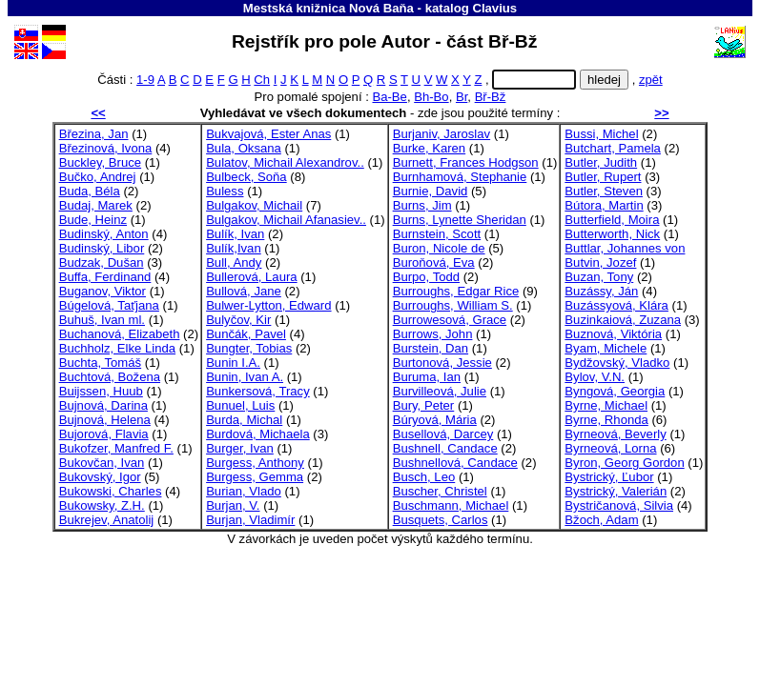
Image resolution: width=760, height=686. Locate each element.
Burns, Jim (422, 205)
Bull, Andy (233, 262)
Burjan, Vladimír (250, 520)
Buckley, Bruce (100, 162)
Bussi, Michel (601, 134)
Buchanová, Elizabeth (119, 334)
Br (461, 97)
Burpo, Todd (426, 277)
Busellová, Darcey (443, 434)
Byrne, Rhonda (606, 420)
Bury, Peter (424, 405)
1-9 (145, 79)
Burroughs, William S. (453, 305)
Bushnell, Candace (445, 448)
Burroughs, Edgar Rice (456, 291)
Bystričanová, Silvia (619, 505)
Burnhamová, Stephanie (460, 177)
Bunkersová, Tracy (258, 391)
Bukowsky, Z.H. (102, 505)
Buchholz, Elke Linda (117, 348)
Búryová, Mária (435, 420)
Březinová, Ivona (106, 148)
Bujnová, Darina (103, 405)
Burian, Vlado (243, 491)
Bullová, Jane (243, 291)
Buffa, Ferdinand (105, 277)
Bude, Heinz (93, 219)
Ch (262, 79)
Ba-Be (389, 97)
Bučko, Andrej (97, 177)
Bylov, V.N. (595, 377)
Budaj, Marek (96, 205)
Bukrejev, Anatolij (106, 520)
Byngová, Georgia (615, 391)
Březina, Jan (94, 134)
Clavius (494, 8)
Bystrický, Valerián (616, 491)
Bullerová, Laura (251, 277)
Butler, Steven (604, 191)
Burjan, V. (232, 505)
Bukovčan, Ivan (102, 462)
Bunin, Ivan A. (244, 377)
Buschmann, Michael (451, 505)
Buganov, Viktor (102, 291)
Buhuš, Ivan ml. (102, 320)
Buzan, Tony (599, 277)
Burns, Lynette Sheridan (459, 219)
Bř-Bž (490, 97)
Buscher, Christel (440, 491)
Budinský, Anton (104, 234)
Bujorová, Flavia (104, 434)
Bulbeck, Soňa (246, 177)
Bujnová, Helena (105, 420)
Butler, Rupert (603, 177)
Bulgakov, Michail (254, 205)
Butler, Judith (601, 162)
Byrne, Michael (606, 405)
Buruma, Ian (427, 377)
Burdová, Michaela (258, 434)
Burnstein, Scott (437, 234)
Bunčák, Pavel (246, 334)
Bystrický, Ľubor (609, 477)
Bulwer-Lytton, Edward (268, 305)
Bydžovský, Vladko (617, 362)
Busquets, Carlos (440, 520)
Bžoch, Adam (601, 520)
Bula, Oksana (243, 148)
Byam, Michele (606, 348)
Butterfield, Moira (612, 219)
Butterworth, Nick (612, 234)
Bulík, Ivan (235, 234)
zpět (651, 79)
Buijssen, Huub (101, 391)
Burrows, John (433, 334)
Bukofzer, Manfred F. (116, 448)
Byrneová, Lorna (610, 448)
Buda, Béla (89, 191)
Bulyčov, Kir (238, 320)
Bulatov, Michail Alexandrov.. (285, 162)
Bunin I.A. (233, 362)
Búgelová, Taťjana (109, 305)
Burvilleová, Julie (439, 391)
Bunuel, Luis (240, 405)
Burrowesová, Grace (450, 320)
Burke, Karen (429, 148)
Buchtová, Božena (109, 377)
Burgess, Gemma (254, 477)
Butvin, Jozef (600, 262)
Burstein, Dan (430, 348)
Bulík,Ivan (233, 248)
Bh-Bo (431, 97)
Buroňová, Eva (434, 262)
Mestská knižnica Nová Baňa (328, 8)
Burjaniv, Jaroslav (442, 134)
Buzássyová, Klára (616, 305)
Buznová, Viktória (613, 334)
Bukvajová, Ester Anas (268, 134)
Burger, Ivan (240, 448)
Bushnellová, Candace (455, 462)
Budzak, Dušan (101, 262)
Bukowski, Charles (110, 491)
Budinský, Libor (102, 248)
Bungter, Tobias (249, 348)
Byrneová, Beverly (615, 434)
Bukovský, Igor (100, 477)
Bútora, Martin (604, 205)
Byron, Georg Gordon (624, 462)
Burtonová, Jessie (442, 362)
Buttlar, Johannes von (625, 248)
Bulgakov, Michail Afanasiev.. (286, 219)
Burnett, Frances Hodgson (466, 162)
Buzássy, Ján (601, 291)
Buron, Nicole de (439, 248)
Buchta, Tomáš (100, 362)
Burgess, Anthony (255, 462)
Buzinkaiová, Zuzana (623, 320)
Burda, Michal (244, 420)
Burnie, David (430, 191)
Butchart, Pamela (613, 148)
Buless (224, 191)
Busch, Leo (424, 477)
